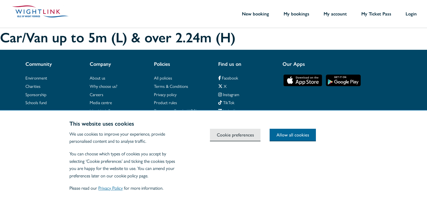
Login (411, 14)
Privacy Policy (110, 188)
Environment (36, 78)
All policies (163, 78)
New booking (255, 14)
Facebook (228, 78)
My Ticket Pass (376, 14)
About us (97, 78)
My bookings (296, 14)
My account (335, 14)
